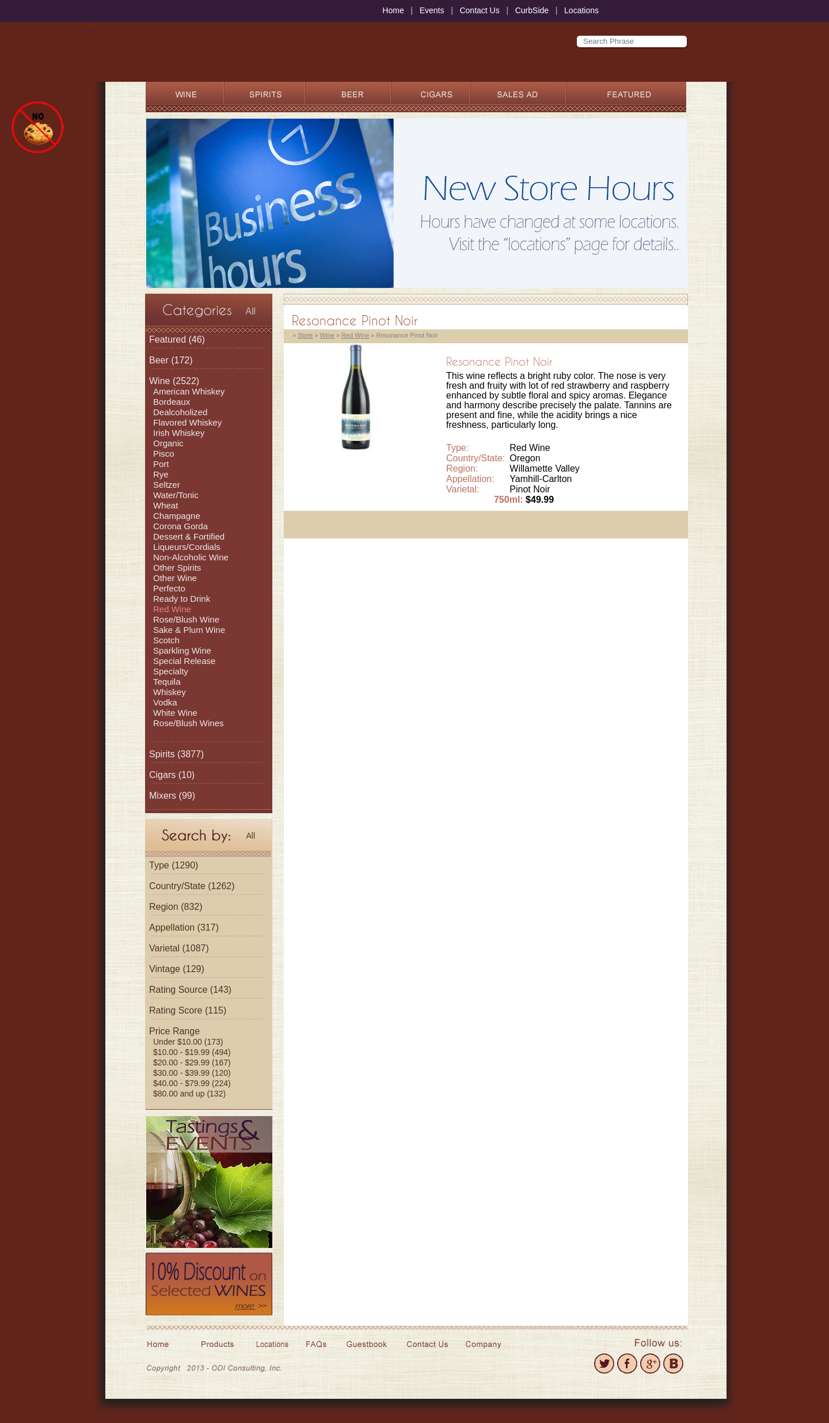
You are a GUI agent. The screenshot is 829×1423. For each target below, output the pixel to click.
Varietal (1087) (179, 948)
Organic (168, 443)
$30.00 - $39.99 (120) (192, 1072)
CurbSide (532, 10)
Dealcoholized (180, 412)
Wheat (165, 505)
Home (393, 10)
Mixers (162, 795)
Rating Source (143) (190, 990)
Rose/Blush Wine (186, 619)
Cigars (162, 775)
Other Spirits (177, 567)
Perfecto (169, 588)
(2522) (174, 381)
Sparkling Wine (182, 650)
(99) (172, 795)
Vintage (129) (176, 969)
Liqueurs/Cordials (186, 547)
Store (305, 335)
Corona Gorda (180, 526)
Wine (159, 381)
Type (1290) (173, 865)
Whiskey (169, 692)
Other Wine (175, 578)
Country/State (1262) (192, 886)
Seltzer (166, 484)
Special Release (184, 661)
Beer (159, 360)
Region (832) (176, 907)
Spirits (161, 754)
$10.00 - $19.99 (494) (192, 1052)
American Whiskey (189, 391)
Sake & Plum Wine (189, 630)
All (250, 311)
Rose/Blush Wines (188, 723)
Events (432, 10)
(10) (172, 775)
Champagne (176, 516)
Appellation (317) (184, 927)
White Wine (175, 713)
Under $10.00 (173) (188, 1041)
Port (161, 464)
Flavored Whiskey (187, 422)
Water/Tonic (176, 495)
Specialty (170, 671)
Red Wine (172, 609)
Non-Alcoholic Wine (191, 557)
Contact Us (479, 10)
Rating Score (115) (187, 1010)
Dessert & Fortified (189, 536)
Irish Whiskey (178, 433)
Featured (167, 339)
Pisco (163, 453)
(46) (177, 339)
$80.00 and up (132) (189, 1093)
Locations (581, 10)
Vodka (165, 702)
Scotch (166, 640)
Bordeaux (171, 402)
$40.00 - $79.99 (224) (192, 1083)
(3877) (176, 754)
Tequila (167, 681)
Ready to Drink (181, 599)
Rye (161, 474)
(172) (171, 360)
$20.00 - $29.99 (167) (192, 1062)
